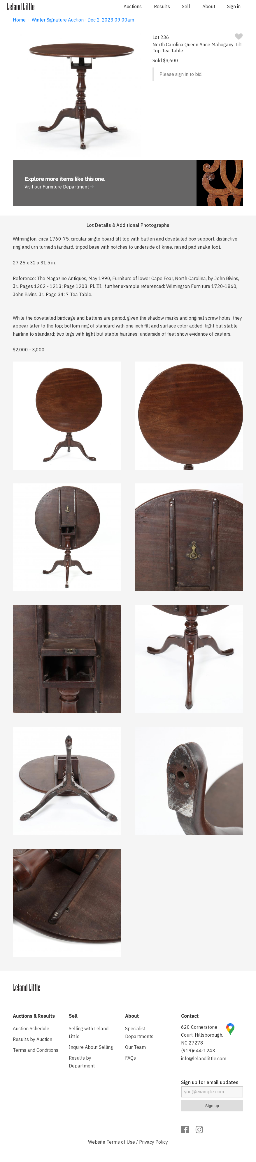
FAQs (130, 1058)
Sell (186, 6)
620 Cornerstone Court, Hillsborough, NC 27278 (202, 1035)
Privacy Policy (153, 1142)
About (208, 6)
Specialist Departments (139, 1032)
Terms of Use (120, 1142)
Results (162, 6)
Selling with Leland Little (88, 1032)
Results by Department (82, 1062)
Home (19, 20)
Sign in (234, 6)
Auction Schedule (31, 1028)
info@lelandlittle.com (203, 1058)
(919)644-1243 (198, 1051)
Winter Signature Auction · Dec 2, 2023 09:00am (83, 20)
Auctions (133, 6)
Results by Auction (32, 1039)
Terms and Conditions (35, 1050)
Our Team (135, 1047)
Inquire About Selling (91, 1047)
